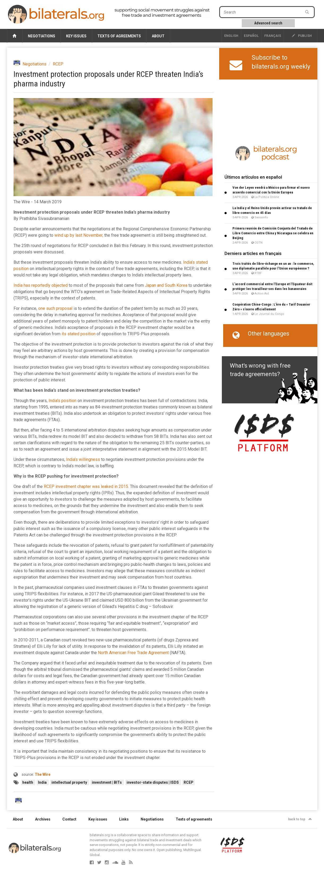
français (272, 36)
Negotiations (41, 36)
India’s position (62, 400)
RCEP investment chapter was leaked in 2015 (86, 486)
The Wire (42, 774)
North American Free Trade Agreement (133, 652)
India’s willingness (83, 459)
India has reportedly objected (41, 285)
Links (124, 819)
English (231, 36)
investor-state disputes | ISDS (153, 782)
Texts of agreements (119, 36)
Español (251, 36)
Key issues (76, 36)
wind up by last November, (78, 235)
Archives (42, 819)
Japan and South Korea (166, 285)
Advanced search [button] (268, 23)
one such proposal (55, 308)
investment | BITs (107, 782)
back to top (300, 819)
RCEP (58, 64)
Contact (69, 819)
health (28, 782)
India (42, 782)
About (158, 36)
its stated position (79, 333)
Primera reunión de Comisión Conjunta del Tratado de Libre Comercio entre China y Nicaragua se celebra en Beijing (272, 233)
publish (302, 36)
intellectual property (69, 782)
